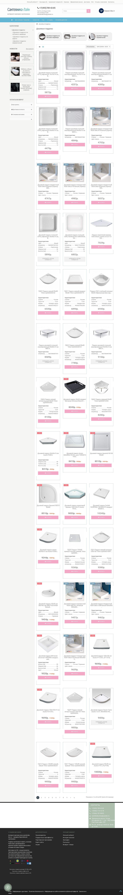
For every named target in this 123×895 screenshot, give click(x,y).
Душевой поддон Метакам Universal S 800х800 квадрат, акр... (48, 657)
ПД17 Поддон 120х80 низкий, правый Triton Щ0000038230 (75, 765)
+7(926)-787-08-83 (98, 813)
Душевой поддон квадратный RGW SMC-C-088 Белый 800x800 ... (101, 605)
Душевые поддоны (18, 30)
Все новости (30, 49)
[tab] (21, 105)
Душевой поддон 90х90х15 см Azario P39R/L (48, 454)
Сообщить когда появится (48, 259)
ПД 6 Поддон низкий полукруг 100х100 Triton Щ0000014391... (101, 550)
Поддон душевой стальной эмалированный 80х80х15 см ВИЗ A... (101, 74)
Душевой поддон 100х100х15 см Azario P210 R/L (48, 711)
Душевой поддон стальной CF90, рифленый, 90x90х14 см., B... (48, 236)
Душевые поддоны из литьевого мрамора (20, 33)
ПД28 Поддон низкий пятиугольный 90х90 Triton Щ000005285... (48, 400)
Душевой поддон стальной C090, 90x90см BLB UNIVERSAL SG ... (74, 236)
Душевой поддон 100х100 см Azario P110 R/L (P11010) (101, 656)
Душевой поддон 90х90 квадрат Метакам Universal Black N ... (75, 400)
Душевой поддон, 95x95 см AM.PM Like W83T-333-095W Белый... (48, 605)
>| (74, 797)
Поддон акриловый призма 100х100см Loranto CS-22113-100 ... (101, 236)
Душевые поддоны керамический (19, 42)
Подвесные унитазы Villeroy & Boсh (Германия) (26, 57)
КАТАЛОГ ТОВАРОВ (23, 20)
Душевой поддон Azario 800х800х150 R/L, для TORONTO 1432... (75, 455)
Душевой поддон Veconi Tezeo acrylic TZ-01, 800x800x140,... (101, 711)
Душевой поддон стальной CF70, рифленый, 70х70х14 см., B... (48, 74)
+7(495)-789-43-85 (98, 808)
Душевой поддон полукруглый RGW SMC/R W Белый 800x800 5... (74, 657)
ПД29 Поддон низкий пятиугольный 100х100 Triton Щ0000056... (75, 711)
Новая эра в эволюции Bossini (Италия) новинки (26, 87)
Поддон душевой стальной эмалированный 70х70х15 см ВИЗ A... (74, 74)
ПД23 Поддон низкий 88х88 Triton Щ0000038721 (74, 346)
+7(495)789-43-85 (46, 8)
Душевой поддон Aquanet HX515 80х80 (48, 506)
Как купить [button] (21, 104)
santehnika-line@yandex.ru (100, 816)
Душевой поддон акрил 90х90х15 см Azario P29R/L (48, 550)
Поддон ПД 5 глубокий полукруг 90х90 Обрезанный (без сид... (101, 292)
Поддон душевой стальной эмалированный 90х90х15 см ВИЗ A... (74, 130)
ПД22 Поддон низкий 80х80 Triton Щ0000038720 (48, 292)
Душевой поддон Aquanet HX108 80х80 (101, 454)
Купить (48, 96)
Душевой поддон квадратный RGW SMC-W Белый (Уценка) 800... (48, 186)
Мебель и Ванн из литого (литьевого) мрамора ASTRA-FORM (26, 72)
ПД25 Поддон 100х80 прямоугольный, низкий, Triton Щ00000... (74, 551)
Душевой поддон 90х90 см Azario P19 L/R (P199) (101, 765)
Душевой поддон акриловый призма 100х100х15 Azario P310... (75, 507)
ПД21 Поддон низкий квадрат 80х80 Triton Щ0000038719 (74, 292)
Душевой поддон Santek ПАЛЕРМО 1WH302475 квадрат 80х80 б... (101, 507)
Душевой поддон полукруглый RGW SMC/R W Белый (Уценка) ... (101, 130)
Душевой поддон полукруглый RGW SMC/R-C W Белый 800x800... (74, 605)
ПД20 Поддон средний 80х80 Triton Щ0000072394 (101, 400)
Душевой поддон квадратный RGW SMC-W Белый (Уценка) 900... (101, 186)
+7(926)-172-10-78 (98, 811)
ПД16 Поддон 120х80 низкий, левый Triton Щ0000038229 (48, 765)
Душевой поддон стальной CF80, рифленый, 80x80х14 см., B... (48, 130)
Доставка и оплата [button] (21, 109)
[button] (21, 118)
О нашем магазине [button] (21, 114)
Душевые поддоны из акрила (20, 37)
